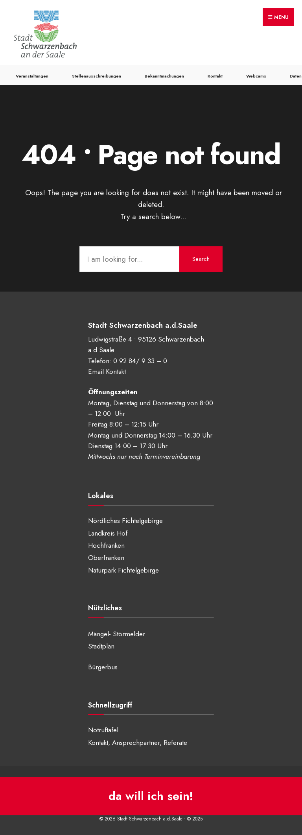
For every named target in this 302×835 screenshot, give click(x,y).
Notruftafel (103, 730)
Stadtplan (101, 646)
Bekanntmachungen (164, 76)
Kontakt (215, 76)
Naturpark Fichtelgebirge (123, 570)
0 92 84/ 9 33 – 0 (140, 361)
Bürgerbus (103, 667)
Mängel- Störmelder (116, 634)
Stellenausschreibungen (96, 76)
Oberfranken (106, 557)
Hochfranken (106, 545)
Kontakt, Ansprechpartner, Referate (137, 742)
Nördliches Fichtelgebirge (125, 520)
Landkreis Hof (107, 533)
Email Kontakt (107, 371)
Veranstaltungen (32, 76)
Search (201, 259)
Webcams (256, 76)
